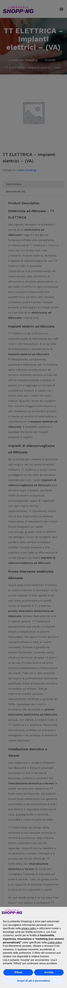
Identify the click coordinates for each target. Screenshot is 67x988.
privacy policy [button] (28, 928)
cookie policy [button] (55, 942)
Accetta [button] (48, 972)
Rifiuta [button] (18, 972)
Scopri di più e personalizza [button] (33, 980)
